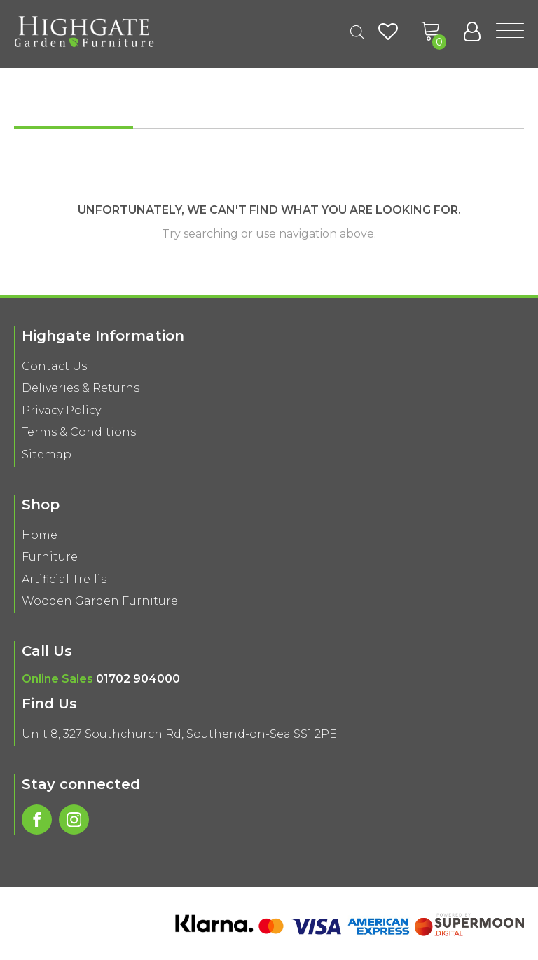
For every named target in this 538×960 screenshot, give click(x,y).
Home (39, 535)
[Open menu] (510, 31)
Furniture (50, 556)
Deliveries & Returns (80, 388)
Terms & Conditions (79, 432)
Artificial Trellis (64, 579)
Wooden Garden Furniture (100, 601)
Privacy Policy (61, 410)
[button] (430, 31)
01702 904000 (138, 678)
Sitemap (46, 454)
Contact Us (54, 366)
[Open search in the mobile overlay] (357, 32)
